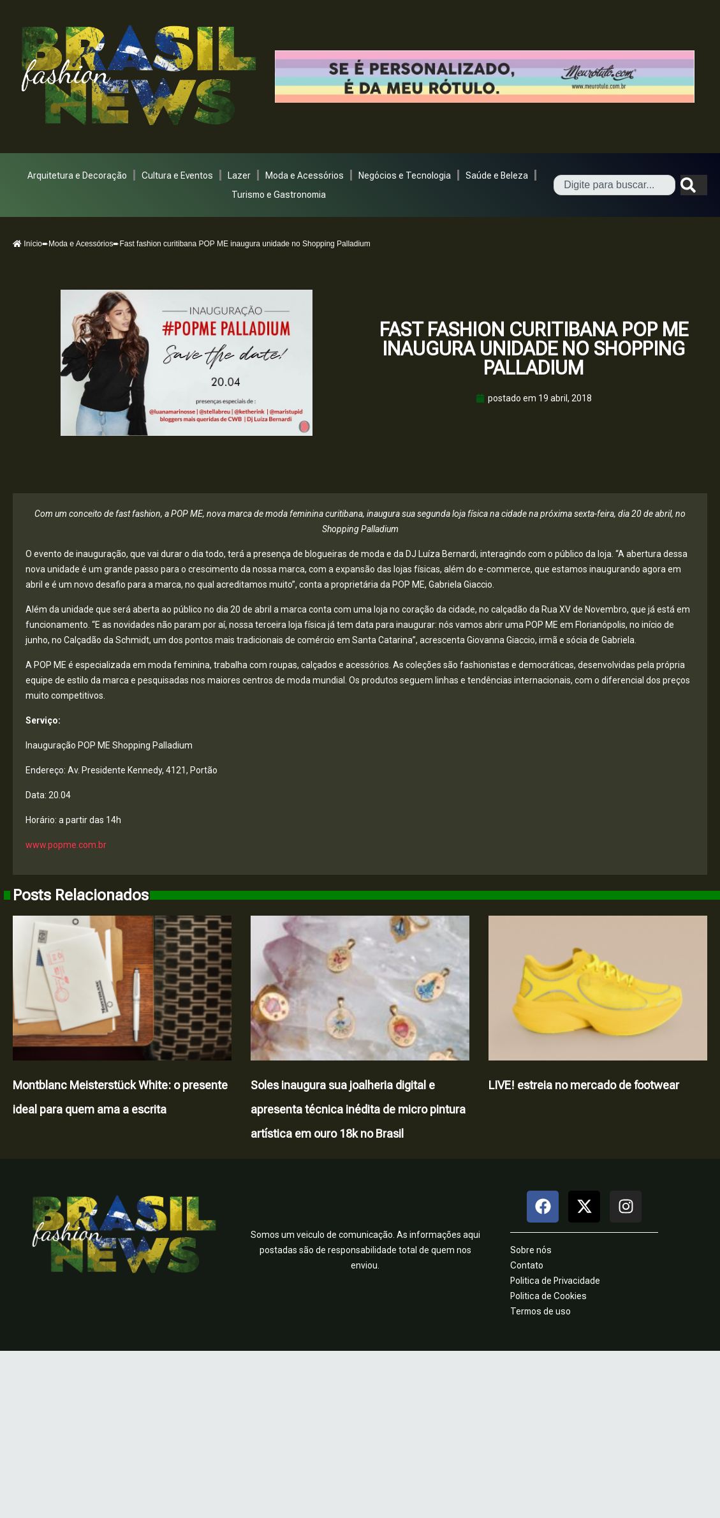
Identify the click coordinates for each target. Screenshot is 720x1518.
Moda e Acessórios (304, 175)
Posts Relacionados (81, 895)
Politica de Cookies (548, 1296)
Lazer (239, 175)
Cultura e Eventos (177, 175)
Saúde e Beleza (497, 175)
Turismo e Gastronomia (278, 195)
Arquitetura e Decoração (77, 175)
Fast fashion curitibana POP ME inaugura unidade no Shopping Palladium (533, 348)
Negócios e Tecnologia (404, 175)
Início (27, 243)
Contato (526, 1265)
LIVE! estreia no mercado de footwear (584, 1085)
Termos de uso (540, 1311)
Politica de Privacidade (555, 1281)
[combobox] (614, 185)
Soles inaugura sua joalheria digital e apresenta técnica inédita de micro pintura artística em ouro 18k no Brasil (358, 1109)
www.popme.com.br (66, 845)
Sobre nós (531, 1250)
